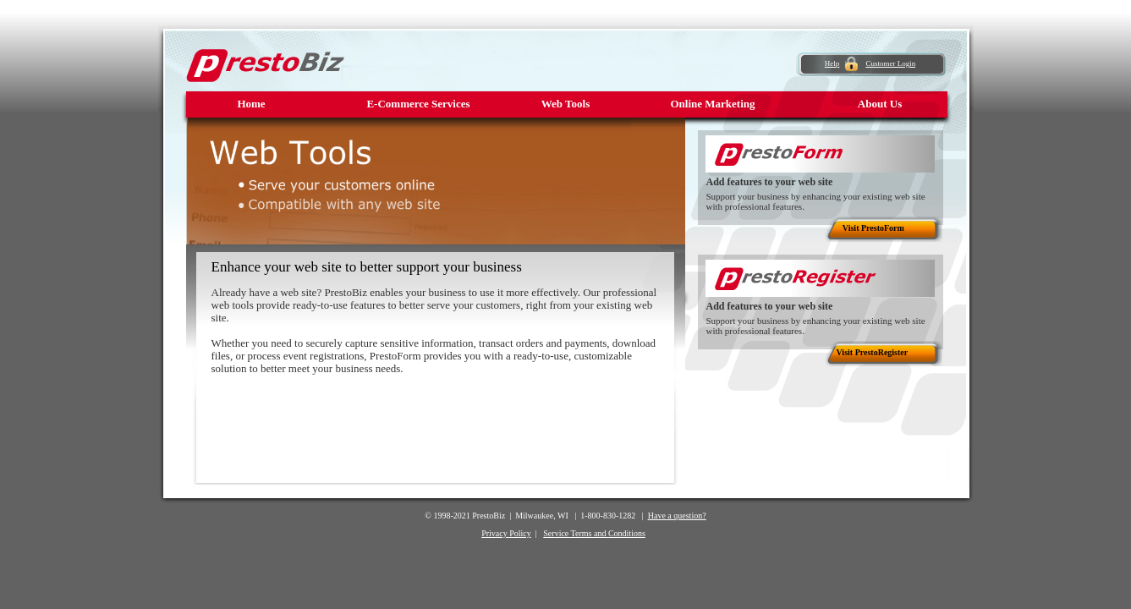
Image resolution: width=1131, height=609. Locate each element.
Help (832, 63)
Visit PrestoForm (873, 228)
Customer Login (890, 63)
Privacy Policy (506, 533)
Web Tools (565, 103)
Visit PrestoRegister (873, 352)
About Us (880, 103)
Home (251, 103)
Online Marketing (712, 103)
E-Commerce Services (417, 103)
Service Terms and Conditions (594, 533)
